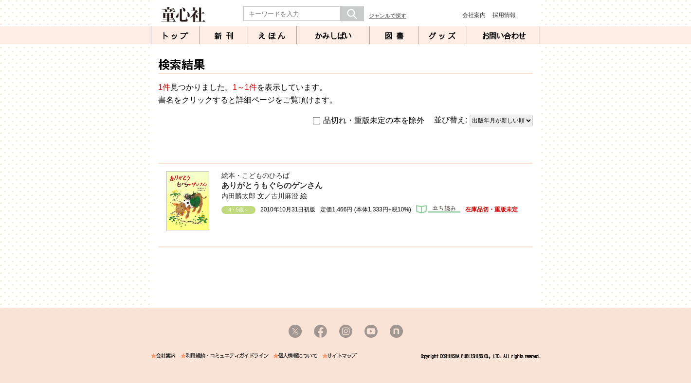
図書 (396, 36)
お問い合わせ (504, 36)
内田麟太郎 (238, 196)
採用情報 (504, 15)
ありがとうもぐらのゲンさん (272, 185)
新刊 (225, 36)
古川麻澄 (284, 196)
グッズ (442, 36)
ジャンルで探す (387, 15)
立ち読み (438, 209)
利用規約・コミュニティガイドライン (226, 356)
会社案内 (474, 15)
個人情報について (297, 356)
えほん (272, 36)
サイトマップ (341, 356)
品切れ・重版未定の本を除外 (368, 120)
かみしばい (333, 36)
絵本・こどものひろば (255, 175)
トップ (175, 36)
